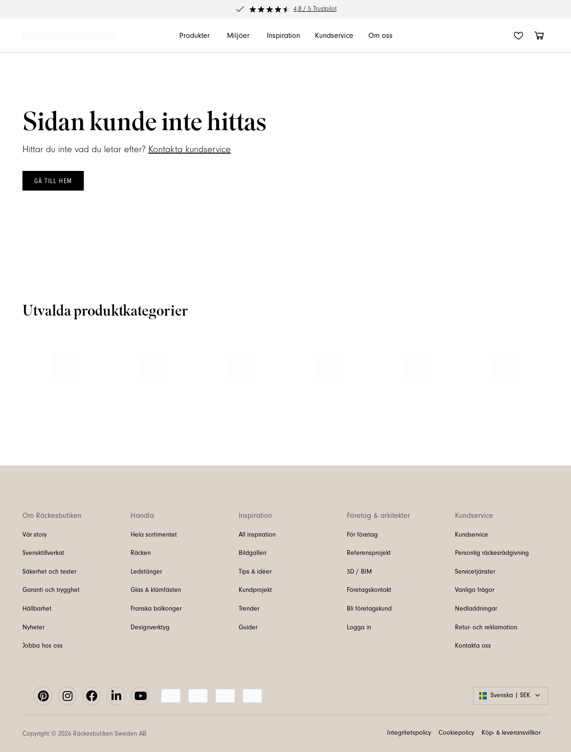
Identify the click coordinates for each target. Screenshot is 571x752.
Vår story (34, 534)
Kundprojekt (255, 590)
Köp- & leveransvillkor (511, 733)
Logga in (359, 627)
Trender (249, 608)
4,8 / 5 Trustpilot (315, 9)
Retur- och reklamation (486, 627)
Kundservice (471, 534)
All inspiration (257, 534)
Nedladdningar (476, 608)
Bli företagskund (369, 608)
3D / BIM (359, 571)
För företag (362, 534)
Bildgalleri (252, 553)
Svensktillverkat (43, 553)
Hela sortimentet (154, 534)
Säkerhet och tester (49, 571)
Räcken (141, 553)
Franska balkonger (156, 608)
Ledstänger (146, 571)
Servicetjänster (475, 571)
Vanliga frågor (474, 590)
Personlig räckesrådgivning (492, 553)
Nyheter (33, 627)
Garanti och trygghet (51, 590)
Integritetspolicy (409, 733)
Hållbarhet (36, 608)
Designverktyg (150, 627)
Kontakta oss (473, 645)
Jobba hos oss (42, 645)
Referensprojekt (369, 553)
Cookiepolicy (456, 733)
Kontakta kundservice (189, 149)
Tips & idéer (255, 571)
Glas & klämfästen (156, 590)
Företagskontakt (369, 590)
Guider (248, 627)
